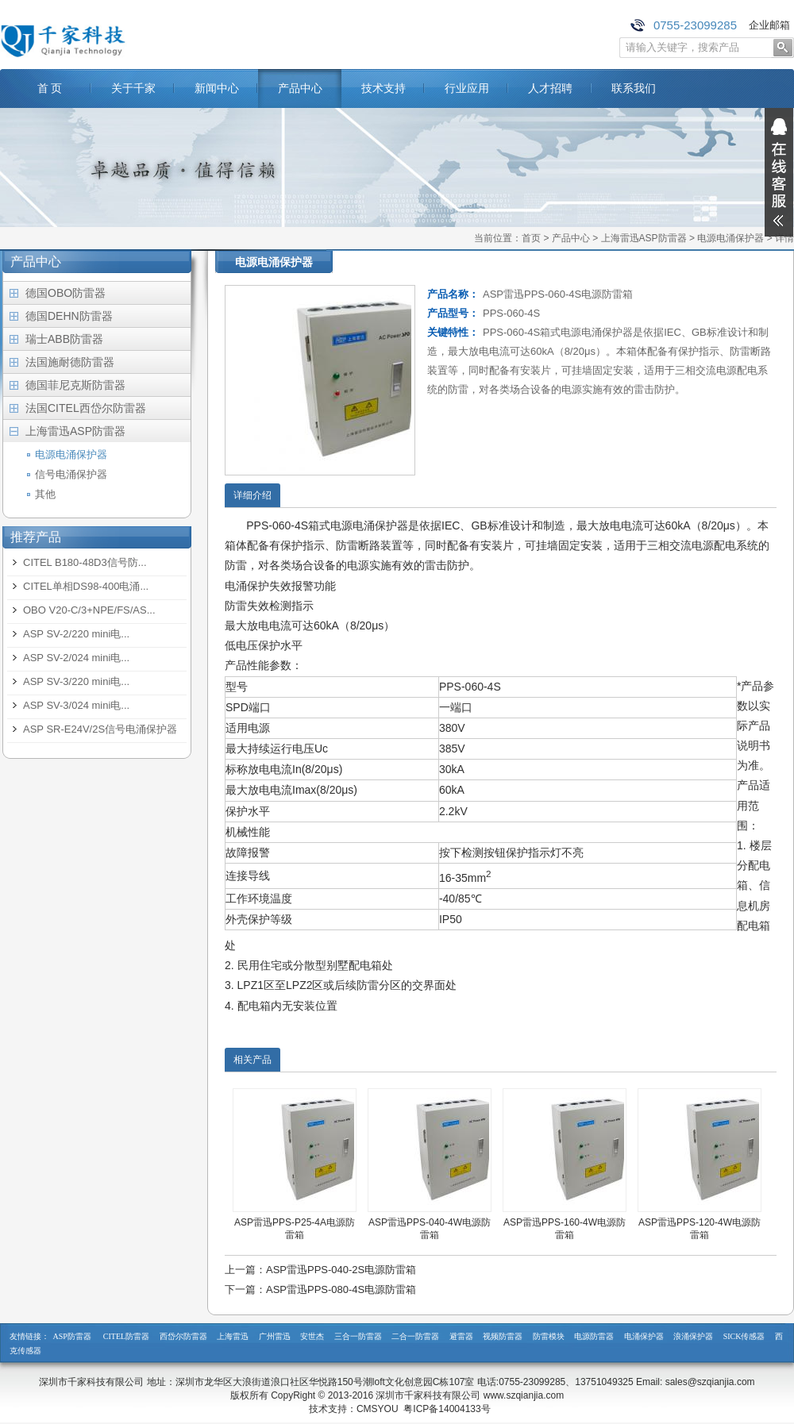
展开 (779, 172)
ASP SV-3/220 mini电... (76, 681)
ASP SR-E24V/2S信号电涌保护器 (100, 729)
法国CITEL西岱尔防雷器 (85, 408)
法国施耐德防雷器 (69, 362)
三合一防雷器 (358, 1336)
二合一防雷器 (415, 1336)
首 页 (50, 88)
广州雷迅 (275, 1336)
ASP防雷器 (72, 1336)
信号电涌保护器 (71, 474)
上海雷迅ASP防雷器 (644, 238)
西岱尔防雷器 (183, 1336)
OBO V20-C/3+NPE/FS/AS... (89, 610)
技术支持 (383, 88)
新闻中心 (217, 88)
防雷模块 (549, 1336)
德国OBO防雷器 (65, 293)
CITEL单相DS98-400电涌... (85, 586)
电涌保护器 (644, 1336)
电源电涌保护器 (730, 238)
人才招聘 (550, 88)
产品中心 (300, 88)
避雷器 (461, 1336)
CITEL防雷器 (126, 1336)
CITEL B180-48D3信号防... (85, 562)
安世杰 (312, 1336)
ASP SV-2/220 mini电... (76, 634)
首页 (531, 238)
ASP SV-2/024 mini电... (76, 658)
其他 (45, 494)
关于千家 (133, 88)
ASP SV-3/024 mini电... (76, 705)
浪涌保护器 (693, 1336)
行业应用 (467, 88)
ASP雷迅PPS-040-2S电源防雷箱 (341, 1270)
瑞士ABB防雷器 (64, 339)
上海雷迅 (233, 1336)
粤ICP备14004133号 (446, 1408)
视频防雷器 (502, 1336)
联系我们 (633, 88)
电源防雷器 (594, 1336)
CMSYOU (378, 1408)
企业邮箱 (769, 25)
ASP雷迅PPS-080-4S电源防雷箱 (341, 1289)
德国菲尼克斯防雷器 (75, 385)
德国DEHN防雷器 (69, 316)
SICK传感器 (744, 1336)
